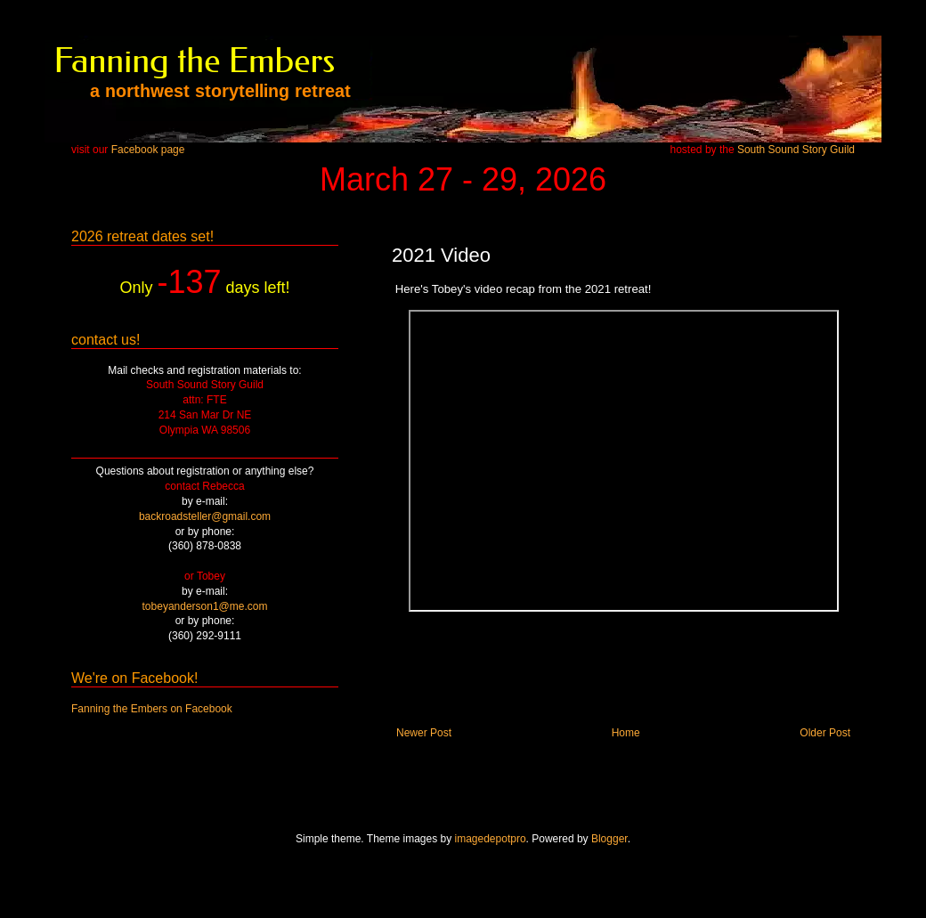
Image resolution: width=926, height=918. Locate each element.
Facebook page (148, 149)
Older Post (825, 733)
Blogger (609, 839)
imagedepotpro (490, 839)
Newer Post (423, 733)
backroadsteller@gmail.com (205, 516)
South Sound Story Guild (796, 149)
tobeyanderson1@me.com (205, 606)
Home (626, 733)
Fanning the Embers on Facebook (151, 709)
